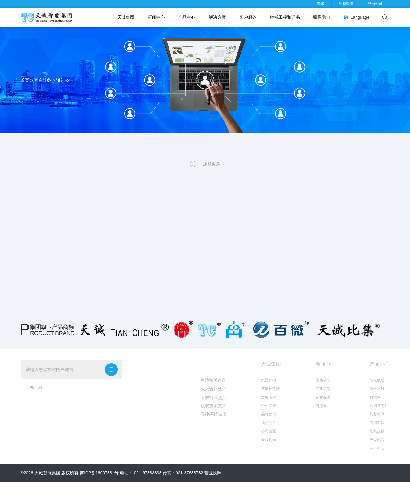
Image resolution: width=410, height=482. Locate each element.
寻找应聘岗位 (213, 414)
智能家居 (377, 423)
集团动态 (323, 380)
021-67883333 (147, 472)
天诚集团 (125, 17)
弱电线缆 (377, 380)
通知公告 (64, 80)
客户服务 (248, 17)
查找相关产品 (213, 380)
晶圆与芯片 (379, 406)
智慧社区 (377, 414)
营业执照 (212, 472)
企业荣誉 (268, 406)
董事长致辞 (270, 389)
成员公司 (375, 4)
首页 (25, 80)
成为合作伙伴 (213, 388)
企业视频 (323, 397)
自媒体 (321, 406)
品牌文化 (268, 414)
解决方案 (217, 17)
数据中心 (377, 397)
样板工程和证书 (285, 17)
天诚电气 (377, 440)
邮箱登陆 (346, 4)
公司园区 (268, 431)
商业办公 (377, 448)
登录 (320, 4)
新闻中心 (156, 17)
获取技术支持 (213, 405)
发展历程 (268, 397)
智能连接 (377, 431)
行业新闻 (323, 389)
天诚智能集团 (47, 472)
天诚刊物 (268, 440)
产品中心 (186, 17)
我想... (207, 364)
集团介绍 (268, 380)
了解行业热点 (213, 397)
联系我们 (321, 17)
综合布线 (377, 389)
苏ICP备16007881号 (99, 472)
